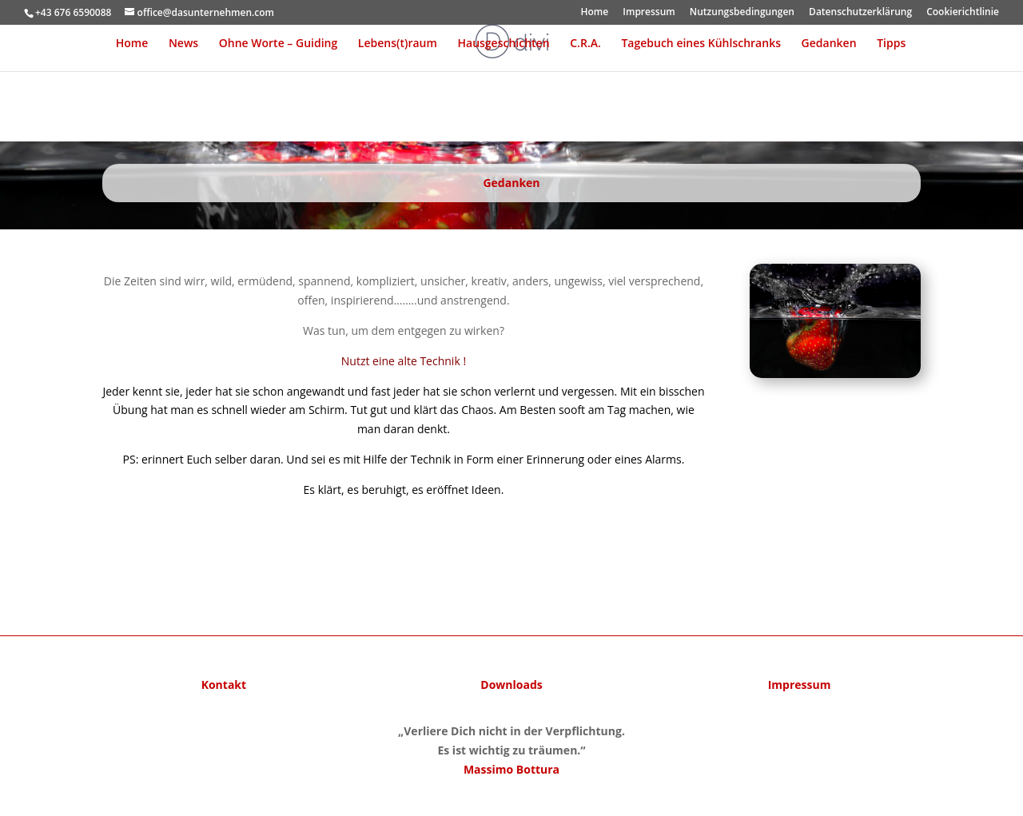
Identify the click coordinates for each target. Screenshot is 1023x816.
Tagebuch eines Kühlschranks (701, 44)
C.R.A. (585, 44)
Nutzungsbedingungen (742, 12)
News (183, 44)
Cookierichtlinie (962, 12)
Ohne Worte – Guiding (278, 44)
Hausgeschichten (504, 44)
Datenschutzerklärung (860, 12)
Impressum (649, 12)
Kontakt (223, 684)
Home (594, 12)
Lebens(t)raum (397, 44)
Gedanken (829, 44)
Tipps (891, 44)
